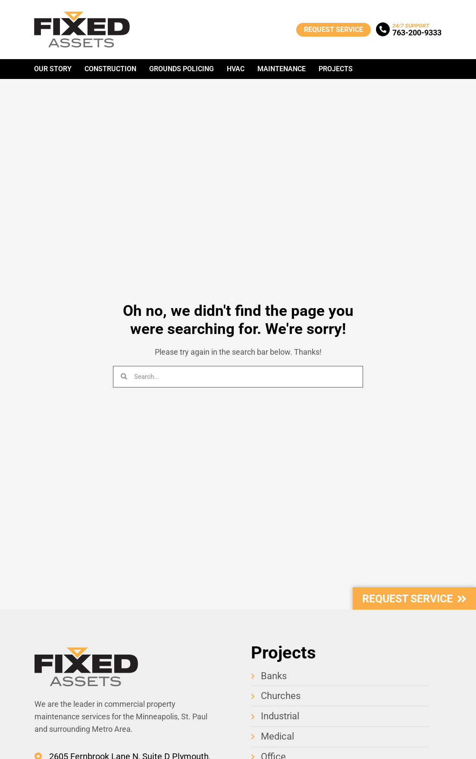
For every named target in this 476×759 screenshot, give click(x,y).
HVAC (235, 69)
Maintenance (281, 69)
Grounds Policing (181, 69)
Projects (336, 69)
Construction (110, 69)
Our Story (53, 69)
